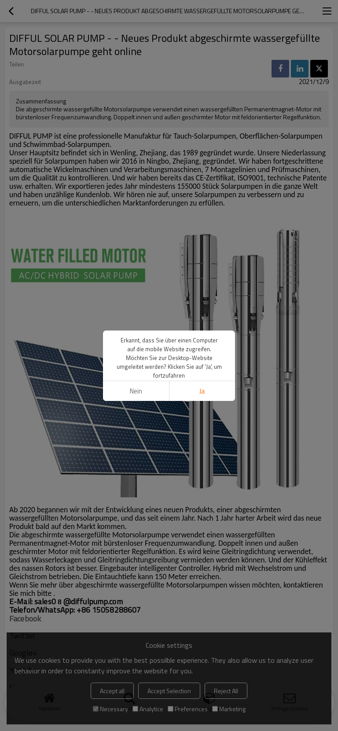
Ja (202, 391)
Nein (136, 391)
